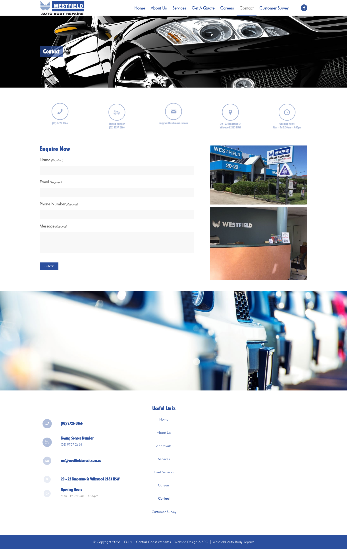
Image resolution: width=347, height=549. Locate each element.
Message (53, 226)
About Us (164, 432)
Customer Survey (164, 512)
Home (163, 419)
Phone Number (59, 204)
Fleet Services (164, 472)
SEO (205, 542)
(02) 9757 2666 (71, 448)
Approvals (163, 446)
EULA (128, 542)
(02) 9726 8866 (72, 427)
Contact (164, 498)
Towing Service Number (77, 441)
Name (51, 160)
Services (164, 459)
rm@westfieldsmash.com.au (81, 461)
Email (51, 182)
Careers (164, 485)
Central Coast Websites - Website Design (166, 542)
